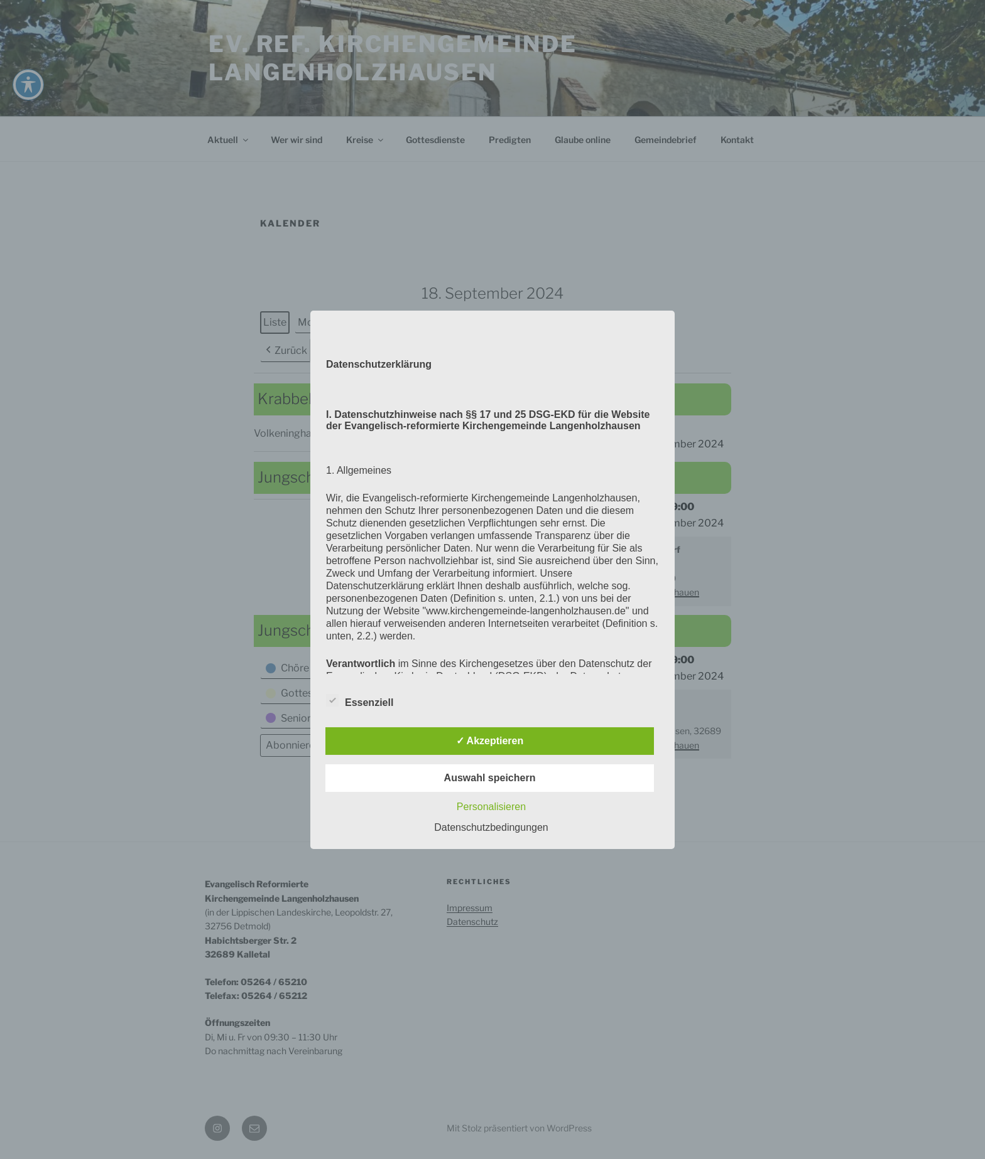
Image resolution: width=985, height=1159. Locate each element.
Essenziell (359, 700)
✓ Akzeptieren (490, 740)
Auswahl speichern (490, 777)
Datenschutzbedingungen (491, 827)
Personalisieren (491, 806)
